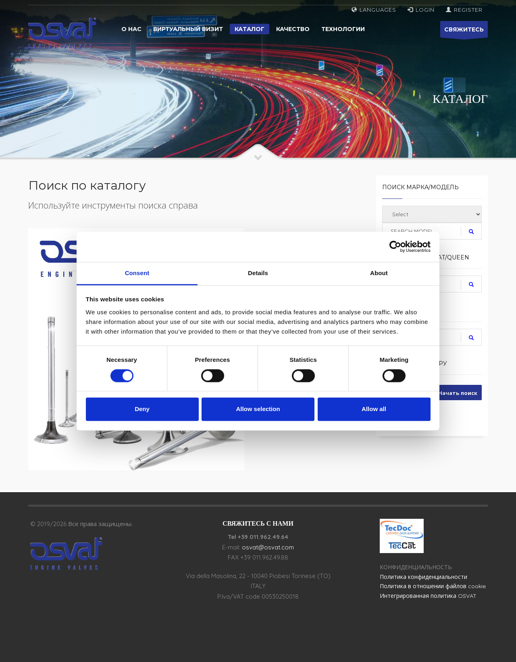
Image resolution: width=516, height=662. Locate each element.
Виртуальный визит (188, 29)
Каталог (249, 29)
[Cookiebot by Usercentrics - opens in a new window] (395, 246)
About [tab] (379, 272)
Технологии (343, 29)
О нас (131, 29)
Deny (142, 409)
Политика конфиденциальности (423, 577)
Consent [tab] (137, 272)
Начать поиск (457, 393)
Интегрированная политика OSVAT (428, 595)
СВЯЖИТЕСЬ (464, 32)
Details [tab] (258, 272)
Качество (293, 29)
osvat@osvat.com (268, 547)
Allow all (374, 409)
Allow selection (258, 409)
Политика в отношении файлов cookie (433, 586)
